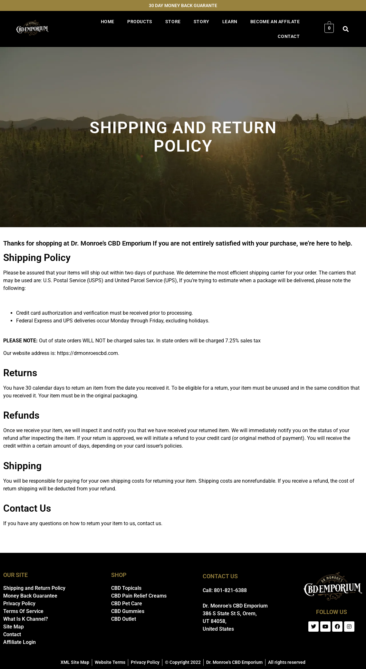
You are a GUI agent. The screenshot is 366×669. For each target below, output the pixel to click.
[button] (345, 29)
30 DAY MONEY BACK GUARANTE (183, 5)
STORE (173, 21)
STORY (201, 21)
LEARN (229, 21)
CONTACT (289, 36)
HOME (107, 21)
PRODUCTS (139, 21)
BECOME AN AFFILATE (275, 21)
